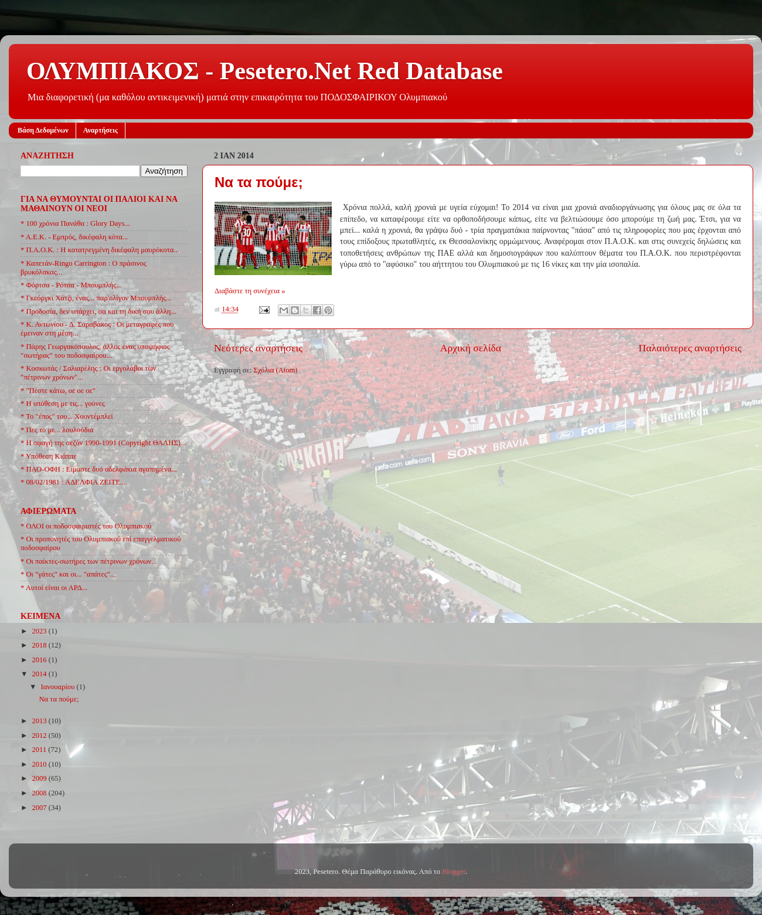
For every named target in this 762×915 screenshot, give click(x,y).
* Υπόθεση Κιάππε (49, 456)
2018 (40, 645)
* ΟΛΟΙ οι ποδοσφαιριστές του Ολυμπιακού (86, 526)
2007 (40, 808)
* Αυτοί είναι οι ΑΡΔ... (54, 588)
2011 (40, 749)
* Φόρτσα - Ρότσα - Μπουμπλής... (71, 285)
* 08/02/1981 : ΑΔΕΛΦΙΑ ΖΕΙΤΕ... (73, 482)
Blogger (453, 871)
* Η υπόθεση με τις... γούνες (63, 403)
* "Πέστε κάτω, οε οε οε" (58, 391)
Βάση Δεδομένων (43, 130)
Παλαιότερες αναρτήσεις (689, 348)
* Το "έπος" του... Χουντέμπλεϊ (67, 416)
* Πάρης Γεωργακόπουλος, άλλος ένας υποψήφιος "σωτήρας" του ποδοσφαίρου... (95, 351)
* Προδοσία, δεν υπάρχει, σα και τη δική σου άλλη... (98, 311)
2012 (40, 735)
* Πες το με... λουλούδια (57, 430)
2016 (40, 660)
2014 (40, 674)
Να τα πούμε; (259, 182)
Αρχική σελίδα (470, 348)
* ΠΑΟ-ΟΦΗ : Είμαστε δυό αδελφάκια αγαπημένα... (99, 469)
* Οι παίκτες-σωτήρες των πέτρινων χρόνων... (89, 561)
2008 (40, 793)
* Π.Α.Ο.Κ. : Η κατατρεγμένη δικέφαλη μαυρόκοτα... (100, 250)
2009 (40, 778)
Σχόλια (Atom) (275, 370)
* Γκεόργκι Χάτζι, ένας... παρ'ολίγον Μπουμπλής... (96, 298)
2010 (40, 764)
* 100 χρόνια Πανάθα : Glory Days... (75, 223)
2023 (40, 631)
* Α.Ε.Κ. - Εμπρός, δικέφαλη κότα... (74, 237)
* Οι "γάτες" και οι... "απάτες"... (68, 574)
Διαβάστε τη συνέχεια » (250, 291)
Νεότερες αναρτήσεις (258, 348)
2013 (40, 721)
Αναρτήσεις (100, 130)
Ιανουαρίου (59, 687)
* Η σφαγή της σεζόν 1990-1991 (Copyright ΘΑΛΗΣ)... (103, 443)
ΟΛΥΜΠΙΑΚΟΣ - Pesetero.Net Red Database (264, 70)
